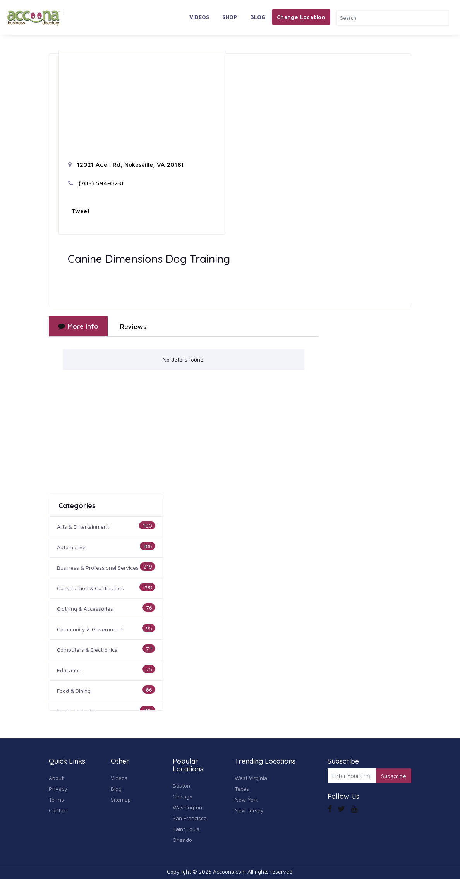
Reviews (133, 326)
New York (246, 799)
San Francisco (190, 818)
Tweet (80, 210)
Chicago (182, 796)
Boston (181, 785)
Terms (56, 799)
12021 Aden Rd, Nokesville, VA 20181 (126, 164)
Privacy (58, 788)
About (56, 777)
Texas (242, 788)
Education (69, 670)
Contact (58, 810)
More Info (78, 326)
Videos (199, 17)
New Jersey (249, 810)
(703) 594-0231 (96, 183)
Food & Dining (74, 690)
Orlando (182, 839)
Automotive (71, 547)
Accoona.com (229, 871)
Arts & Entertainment (83, 526)
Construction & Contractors (90, 588)
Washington (187, 807)
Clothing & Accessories (85, 608)
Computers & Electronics (87, 649)
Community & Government (90, 629)
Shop (229, 17)
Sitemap (121, 799)
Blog (257, 17)
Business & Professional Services (98, 567)
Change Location (301, 17)
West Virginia (251, 777)
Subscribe (393, 776)
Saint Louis (186, 829)
